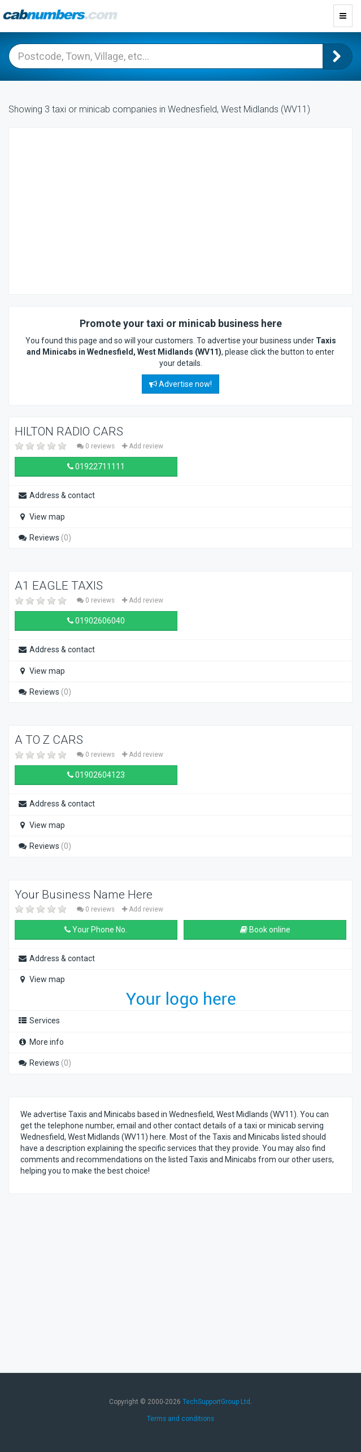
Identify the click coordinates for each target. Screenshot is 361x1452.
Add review (142, 446)
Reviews (44, 537)
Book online (265, 929)
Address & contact (56, 495)
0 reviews (96, 446)
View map (41, 516)
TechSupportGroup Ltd (216, 1402)
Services (39, 1020)
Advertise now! (180, 384)
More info (41, 1042)
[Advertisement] (110, 209)
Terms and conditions (180, 1419)
